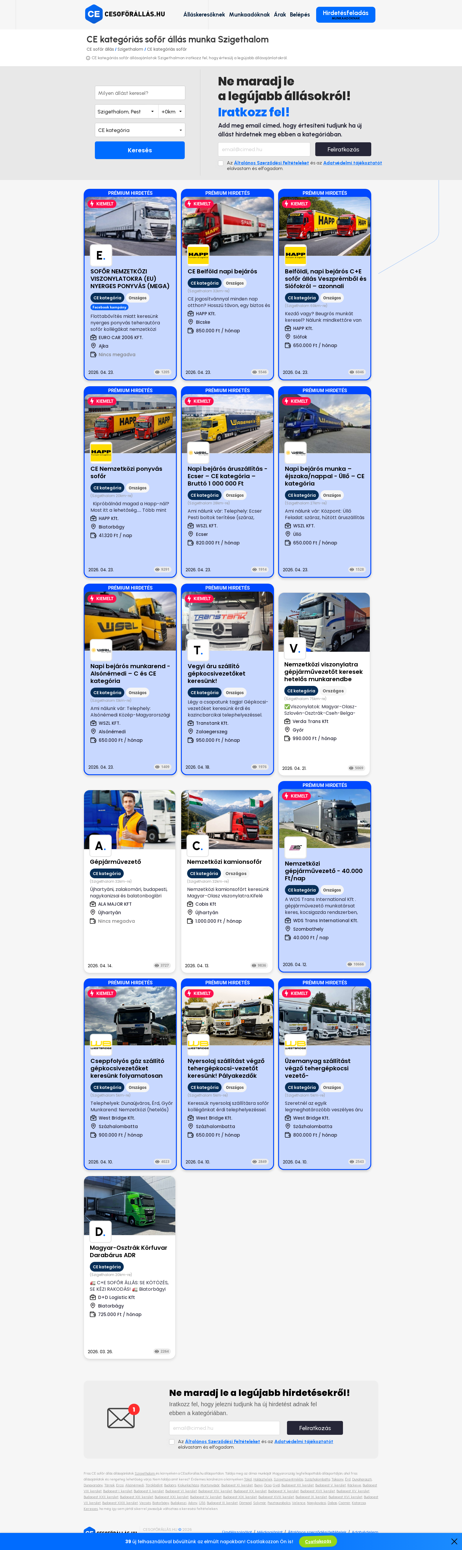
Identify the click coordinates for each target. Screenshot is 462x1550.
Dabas (332, 1503)
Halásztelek (262, 1479)
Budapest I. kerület (117, 1491)
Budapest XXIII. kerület (120, 1503)
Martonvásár (210, 1485)
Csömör (344, 1503)
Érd (348, 1479)
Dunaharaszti (362, 1479)
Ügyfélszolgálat (237, 1532)
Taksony (337, 1479)
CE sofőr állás (100, 49)
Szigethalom (131, 49)
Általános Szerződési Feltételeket (271, 163)
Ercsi (120, 1485)
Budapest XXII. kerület (101, 1497)
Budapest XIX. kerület (240, 1497)
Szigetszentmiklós (288, 1479)
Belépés (300, 14)
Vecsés (145, 1503)
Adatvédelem (365, 1532)
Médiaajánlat (270, 1532)
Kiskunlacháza (188, 1485)
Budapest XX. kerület (250, 1491)
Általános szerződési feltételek (317, 1532)
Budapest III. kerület (222, 1503)
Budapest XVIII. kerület (276, 1497)
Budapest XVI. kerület (345, 1497)
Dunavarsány (93, 1485)
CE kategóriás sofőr (167, 49)
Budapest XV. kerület (352, 1491)
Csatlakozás (318, 1541)
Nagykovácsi (316, 1503)
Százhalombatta (317, 1479)
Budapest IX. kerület (311, 1497)
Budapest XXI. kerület (172, 1497)
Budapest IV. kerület (206, 1497)
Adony (192, 1503)
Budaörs (170, 1485)
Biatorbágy (160, 1503)
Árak (280, 14)
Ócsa (267, 1485)
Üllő (202, 1503)
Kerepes (91, 1509)
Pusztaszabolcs (279, 1503)
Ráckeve (354, 1485)
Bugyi (258, 1485)
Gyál (276, 1485)
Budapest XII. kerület (297, 1485)
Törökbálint (154, 1485)
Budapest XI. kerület (237, 1485)
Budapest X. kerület (283, 1491)
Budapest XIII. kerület (136, 1497)
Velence (299, 1503)
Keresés (140, 150)
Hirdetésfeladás (346, 14)
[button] (140, 130)
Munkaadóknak (249, 14)
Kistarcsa (359, 1503)
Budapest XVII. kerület (317, 1491)
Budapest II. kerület (149, 1491)
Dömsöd (245, 1503)
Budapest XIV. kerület (215, 1491)
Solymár (259, 1503)
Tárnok (109, 1485)
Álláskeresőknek (204, 14)
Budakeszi (179, 1503)
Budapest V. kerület (330, 1485)
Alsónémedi (134, 1485)
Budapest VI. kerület (181, 1491)
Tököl (248, 1479)
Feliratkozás (343, 149)
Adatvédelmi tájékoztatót (352, 163)
